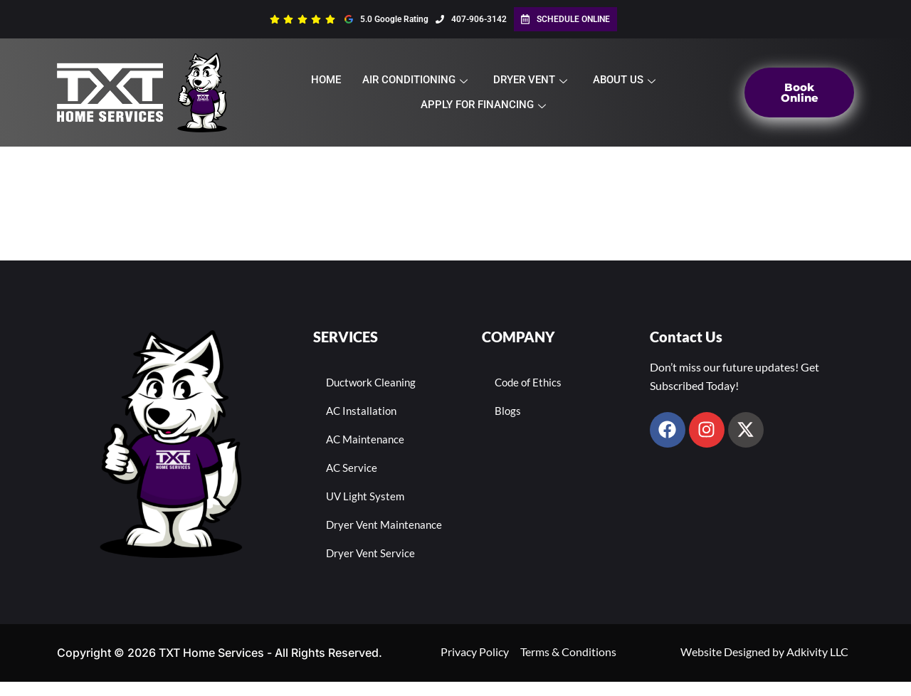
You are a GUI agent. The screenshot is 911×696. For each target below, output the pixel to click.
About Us (624, 79)
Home (326, 79)
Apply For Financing (483, 104)
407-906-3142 (471, 19)
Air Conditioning (415, 79)
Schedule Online (565, 19)
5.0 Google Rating (386, 19)
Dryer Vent (530, 79)
